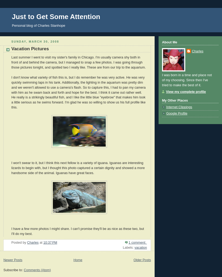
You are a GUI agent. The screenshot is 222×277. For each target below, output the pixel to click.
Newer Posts (12, 260)
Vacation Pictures (30, 48)
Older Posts (142, 260)
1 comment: (138, 242)
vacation (141, 247)
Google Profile (176, 113)
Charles (197, 51)
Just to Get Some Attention (56, 17)
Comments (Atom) (37, 270)
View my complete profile (186, 92)
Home (77, 260)
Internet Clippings (179, 107)
